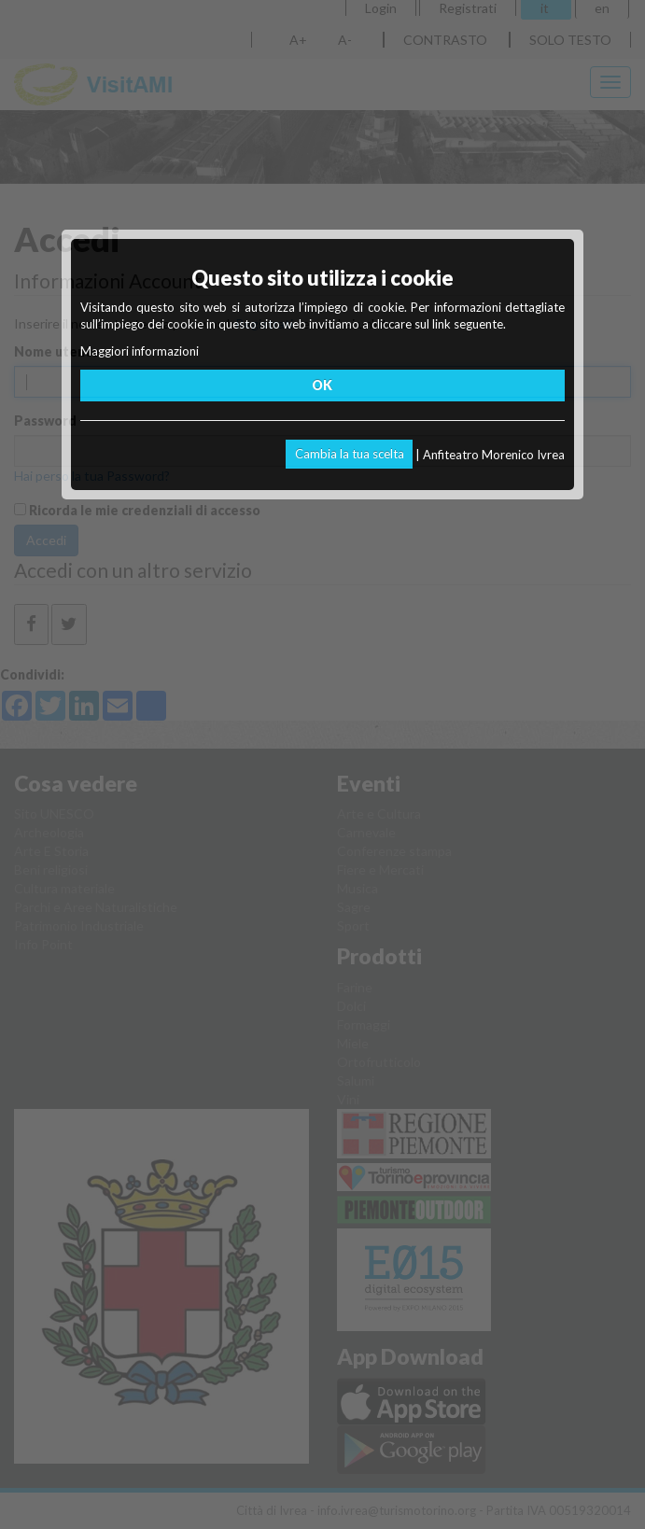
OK (322, 385)
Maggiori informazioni (139, 351)
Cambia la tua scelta (349, 453)
